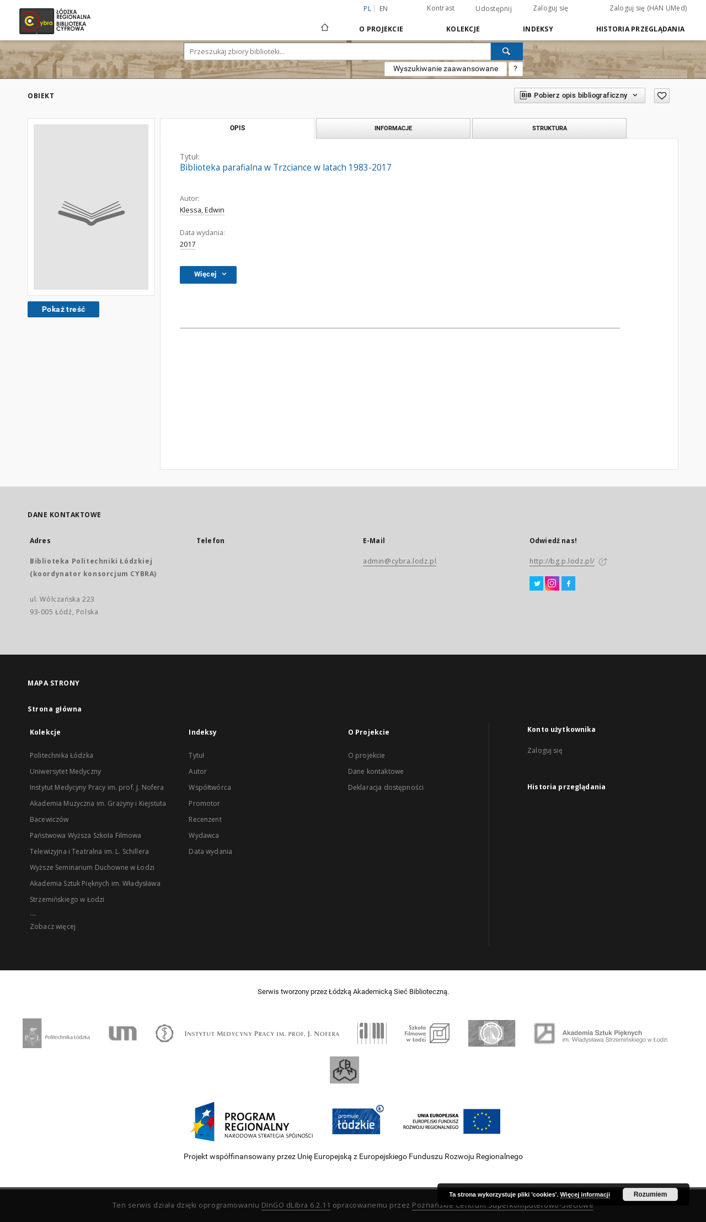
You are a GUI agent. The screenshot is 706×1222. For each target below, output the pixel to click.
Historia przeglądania (640, 29)
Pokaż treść (63, 309)
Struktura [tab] (549, 128)
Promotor (204, 803)
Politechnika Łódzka (61, 755)
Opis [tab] (237, 128)
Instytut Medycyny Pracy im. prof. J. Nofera (97, 787)
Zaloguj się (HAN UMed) (648, 8)
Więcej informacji (585, 1194)
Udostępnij (493, 8)
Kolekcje (463, 29)
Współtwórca (210, 787)
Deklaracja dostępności (386, 787)
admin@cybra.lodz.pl (399, 561)
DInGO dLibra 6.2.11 (296, 1205)
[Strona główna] (325, 23)
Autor (198, 771)
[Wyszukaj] (507, 51)
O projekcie (367, 755)
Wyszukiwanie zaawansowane (445, 68)
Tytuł (196, 755)
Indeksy (538, 29)
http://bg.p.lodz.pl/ (562, 561)
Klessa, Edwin (202, 210)
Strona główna (55, 709)
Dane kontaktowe (376, 771)
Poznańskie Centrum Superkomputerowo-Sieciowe (502, 1205)
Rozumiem (650, 1194)
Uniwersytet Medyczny (65, 771)
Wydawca (204, 835)
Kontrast (440, 8)
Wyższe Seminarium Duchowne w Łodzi (92, 867)
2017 (187, 244)
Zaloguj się (551, 8)
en (383, 8)
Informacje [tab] (393, 128)
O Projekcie (381, 29)
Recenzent (205, 819)
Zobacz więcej (53, 926)
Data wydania (210, 851)
